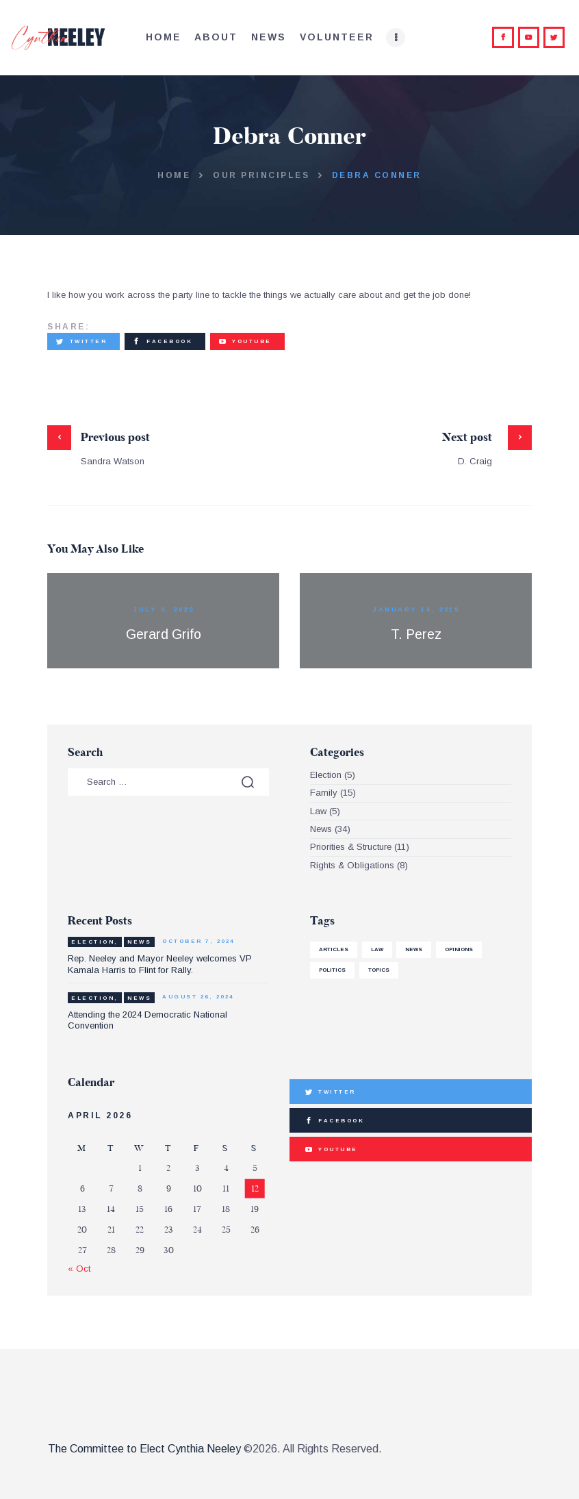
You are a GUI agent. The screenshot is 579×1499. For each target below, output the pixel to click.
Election (326, 775)
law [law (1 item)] (377, 949)
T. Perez (416, 634)
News (321, 829)
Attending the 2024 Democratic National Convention (147, 1020)
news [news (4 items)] (413, 949)
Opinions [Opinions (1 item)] (459, 949)
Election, (94, 942)
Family (323, 793)
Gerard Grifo (163, 634)
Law (318, 811)
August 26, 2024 (198, 997)
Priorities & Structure (350, 847)
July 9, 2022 (163, 609)
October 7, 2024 (198, 941)
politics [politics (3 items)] (332, 970)
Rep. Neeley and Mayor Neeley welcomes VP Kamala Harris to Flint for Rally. (160, 963)
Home (173, 175)
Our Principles (261, 175)
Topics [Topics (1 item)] (378, 970)
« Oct (79, 1268)
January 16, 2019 (415, 609)
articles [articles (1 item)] (333, 949)
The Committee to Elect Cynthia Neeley (144, 1448)
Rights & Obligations (352, 865)
